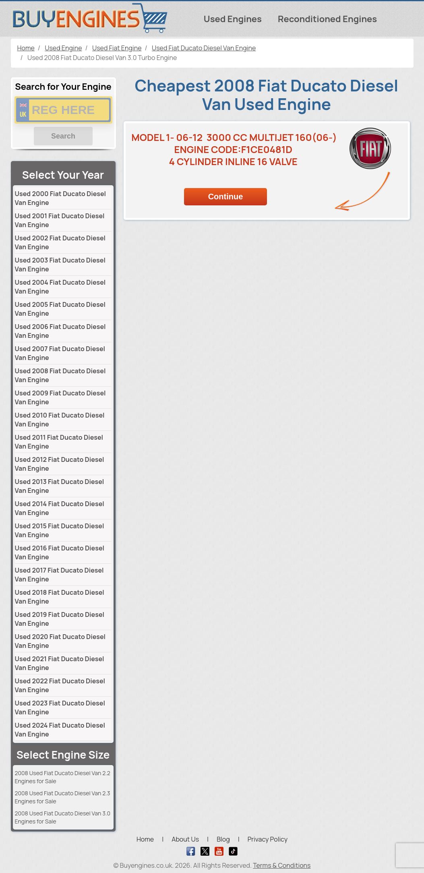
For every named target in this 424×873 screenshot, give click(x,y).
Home (145, 839)
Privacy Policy (267, 839)
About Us (185, 839)
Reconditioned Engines (327, 19)
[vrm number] (63, 109)
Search (63, 136)
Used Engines (233, 19)
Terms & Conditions (281, 865)
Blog (223, 839)
